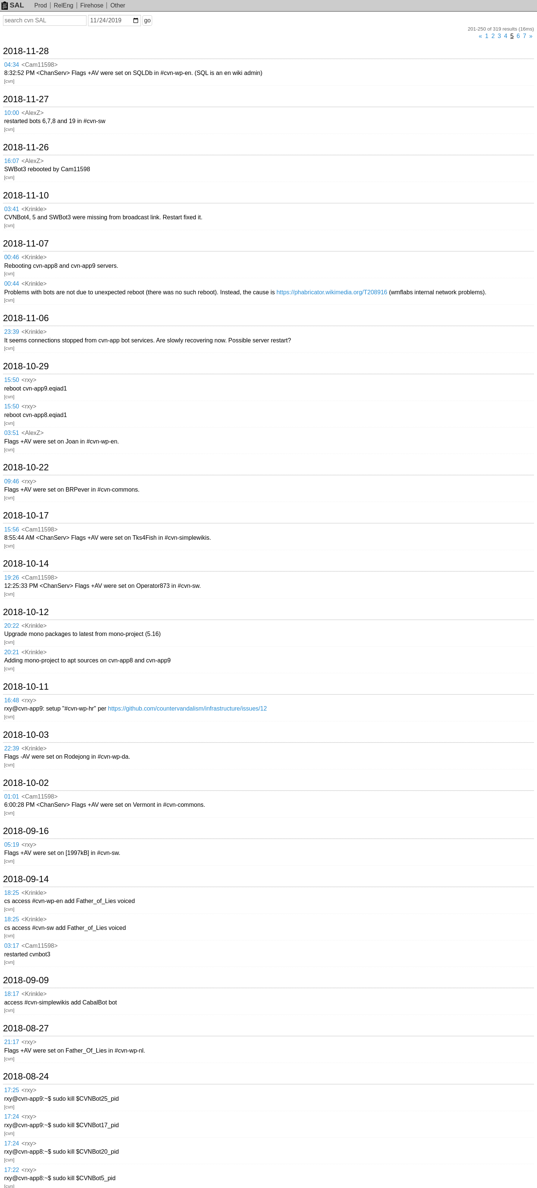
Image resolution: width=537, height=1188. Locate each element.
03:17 (11, 946)
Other (117, 5)
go (147, 20)
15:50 (11, 380)
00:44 (11, 283)
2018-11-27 (26, 99)
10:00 (11, 113)
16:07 (11, 161)
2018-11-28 (26, 51)
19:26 (11, 577)
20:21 (11, 652)
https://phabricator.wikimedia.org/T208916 (331, 292)
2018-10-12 (26, 612)
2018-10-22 (26, 467)
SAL (12, 5)
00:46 (11, 257)
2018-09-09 (26, 980)
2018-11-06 (26, 318)
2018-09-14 (26, 879)
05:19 (11, 844)
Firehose (91, 5)
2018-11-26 (26, 147)
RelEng (63, 5)
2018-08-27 (26, 1028)
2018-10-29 (26, 366)
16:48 (11, 700)
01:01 (11, 796)
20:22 (11, 626)
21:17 (11, 1042)
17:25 (11, 1090)
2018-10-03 (26, 735)
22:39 (11, 748)
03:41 (11, 209)
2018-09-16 (26, 831)
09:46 (11, 481)
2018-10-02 (26, 783)
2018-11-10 (26, 195)
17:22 (11, 1170)
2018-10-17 (26, 515)
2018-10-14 (26, 564)
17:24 (11, 1116)
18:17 (11, 994)
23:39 (11, 332)
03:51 (11, 433)
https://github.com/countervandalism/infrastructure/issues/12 (187, 708)
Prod (40, 5)
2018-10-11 (26, 687)
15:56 (11, 529)
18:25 (11, 893)
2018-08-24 (26, 1076)
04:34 (11, 65)
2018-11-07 (26, 244)
